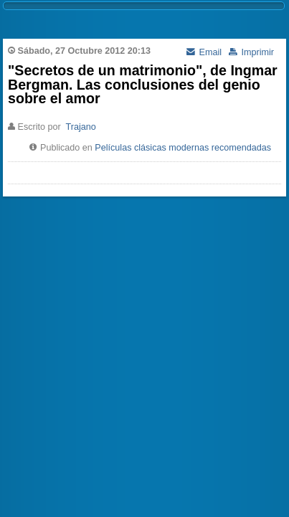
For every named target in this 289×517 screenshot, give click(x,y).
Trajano (81, 127)
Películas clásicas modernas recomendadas (183, 148)
